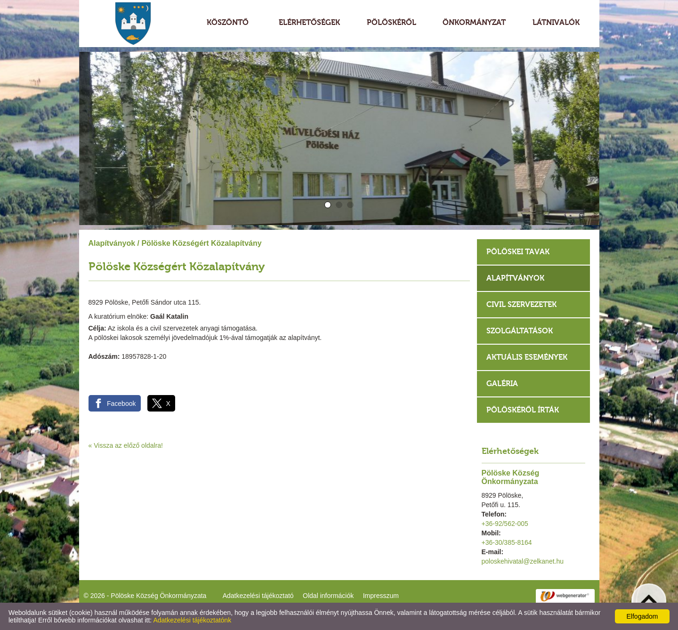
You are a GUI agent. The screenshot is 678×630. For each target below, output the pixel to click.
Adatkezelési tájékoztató (258, 595)
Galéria (502, 383)
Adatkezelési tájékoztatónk (192, 620)
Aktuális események (526, 357)
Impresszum (381, 595)
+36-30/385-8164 (507, 542)
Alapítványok (112, 243)
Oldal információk (328, 595)
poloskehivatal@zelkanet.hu (523, 561)
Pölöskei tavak (517, 251)
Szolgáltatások (519, 330)
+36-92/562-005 (505, 523)
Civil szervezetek (521, 304)
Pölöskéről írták (522, 409)
